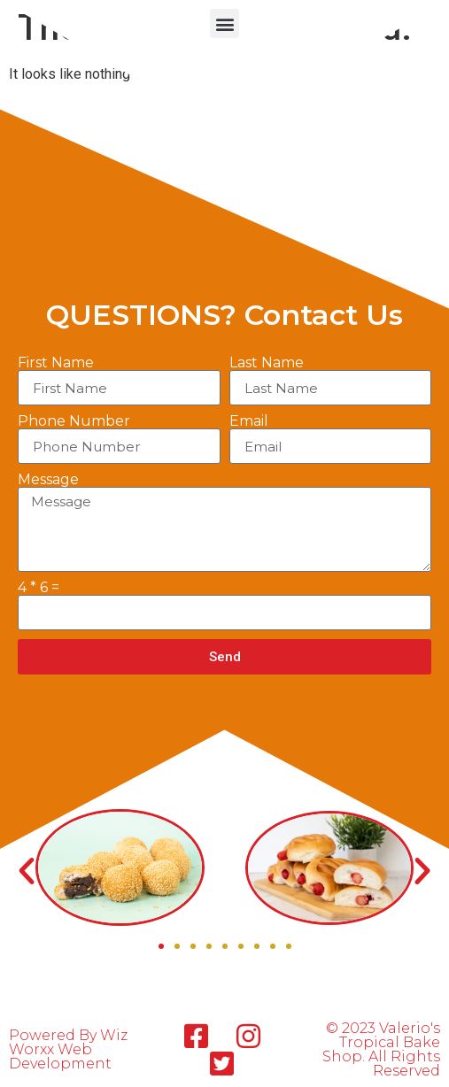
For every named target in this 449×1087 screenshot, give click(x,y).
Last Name (266, 363)
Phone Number (74, 421)
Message (48, 480)
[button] (224, 23)
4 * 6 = (38, 588)
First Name (56, 363)
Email (248, 421)
